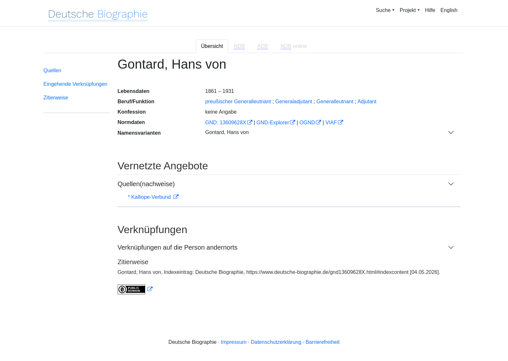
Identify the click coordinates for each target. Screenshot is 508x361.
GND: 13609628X (225, 122)
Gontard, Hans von (226, 132)
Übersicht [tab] (212, 46)
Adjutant (366, 101)
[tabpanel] (254, 179)
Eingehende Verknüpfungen (75, 84)
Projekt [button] (408, 10)
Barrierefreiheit (323, 342)
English (449, 10)
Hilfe (430, 10)
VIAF (331, 122)
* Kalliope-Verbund (150, 197)
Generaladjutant (293, 101)
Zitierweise (55, 97)
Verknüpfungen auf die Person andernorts (177, 247)
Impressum (234, 342)
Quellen (52, 70)
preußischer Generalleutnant (238, 101)
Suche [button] (383, 10)
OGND (307, 122)
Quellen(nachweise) (146, 183)
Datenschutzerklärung (276, 342)
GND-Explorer (273, 122)
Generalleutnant (335, 101)
